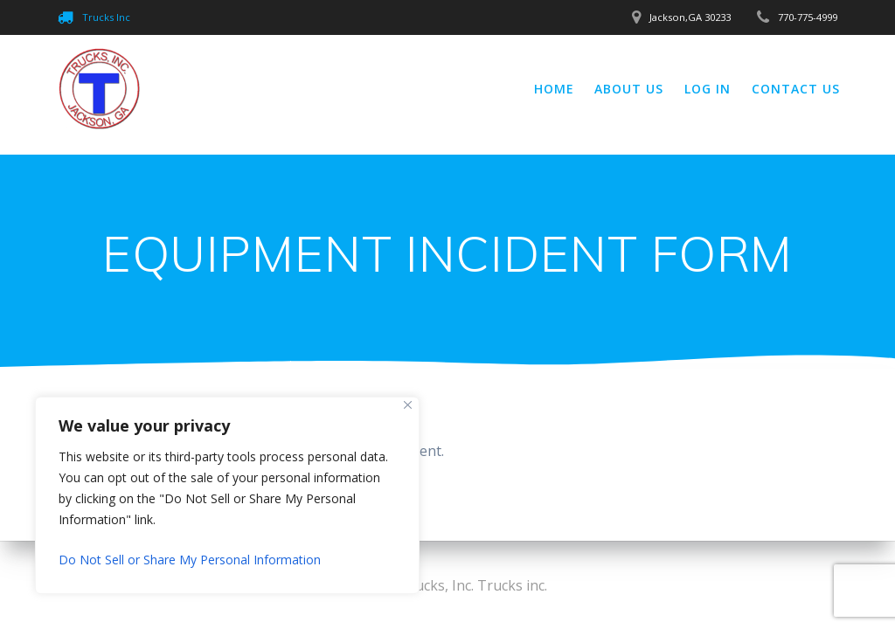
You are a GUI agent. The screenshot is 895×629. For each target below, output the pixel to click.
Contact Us (796, 88)
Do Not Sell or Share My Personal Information (190, 559)
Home (554, 88)
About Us (628, 88)
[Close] (408, 405)
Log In (707, 88)
